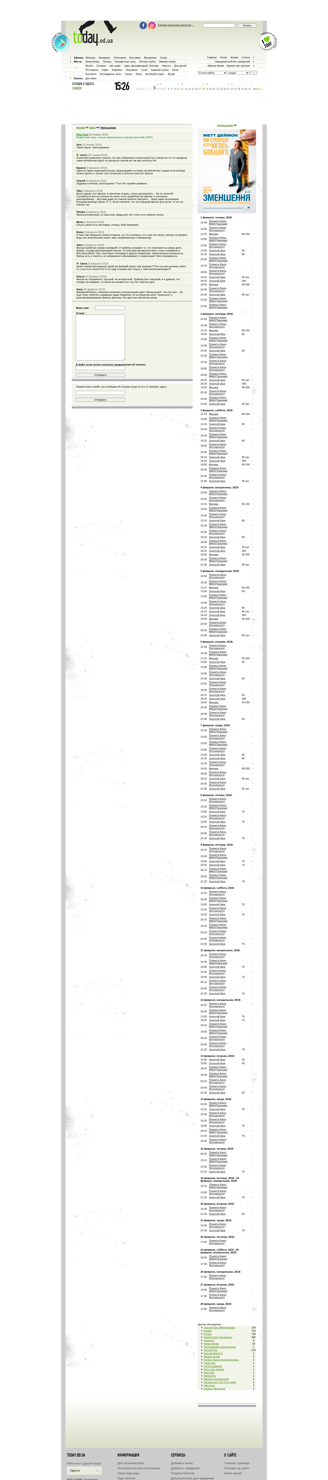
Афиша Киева (216, 65)
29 (242, 89)
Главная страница (236, 1463)
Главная (212, 57)
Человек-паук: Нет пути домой (220, 1382)
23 (221, 89)
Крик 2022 (209, 1372)
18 (203, 89)
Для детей (180, 65)
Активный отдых (154, 74)
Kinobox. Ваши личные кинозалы (221, 1360)
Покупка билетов (182, 1473)
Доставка (91, 78)
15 (192, 89)
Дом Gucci (209, 1385)
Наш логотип (126, 1478)
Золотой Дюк (210, 1350)
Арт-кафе (115, 65)
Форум (80, 127)
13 (186, 89)
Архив (171, 74)
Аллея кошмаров (213, 1366)
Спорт (163, 57)
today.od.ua (76, 1455)
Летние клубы (147, 61)
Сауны (128, 74)
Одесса (75, 1470)
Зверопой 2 (210, 1376)
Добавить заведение (185, 1468)
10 (175, 89)
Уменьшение (227, 125)
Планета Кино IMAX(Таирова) (219, 1327)
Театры (107, 61)
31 (249, 89)
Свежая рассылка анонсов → (176, 25)
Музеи (89, 65)
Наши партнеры (128, 1473)
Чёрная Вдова (211, 1343)
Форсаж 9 (209, 1340)
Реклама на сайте (236, 1468)
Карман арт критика (238, 65)
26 (232, 89)
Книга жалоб (233, 1473)
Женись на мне (212, 1356)
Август (256, 89)
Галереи (101, 65)
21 (214, 89)
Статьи (246, 57)
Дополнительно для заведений (192, 1478)
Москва (207, 1331)
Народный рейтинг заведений (232, 61)
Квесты (166, 65)
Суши (144, 69)
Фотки (223, 57)
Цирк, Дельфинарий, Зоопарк (141, 65)
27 (235, 89)
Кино (92, 127)
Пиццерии (131, 69)
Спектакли (120, 57)
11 (178, 89)
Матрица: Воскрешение (216, 1379)
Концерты (104, 57)
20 (210, 89)
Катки (175, 69)
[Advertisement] (164, 10)
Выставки (135, 57)
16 (196, 89)
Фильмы (90, 57)
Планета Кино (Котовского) (218, 1337)
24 (224, 89)
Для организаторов (130, 1463)
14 (189, 89)
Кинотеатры (92, 61)
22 (217, 89)
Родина (207, 1334)
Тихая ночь (209, 1363)
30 (246, 89)
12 (182, 89)
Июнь (142, 89)
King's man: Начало (214, 1369)
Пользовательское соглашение (138, 1468)
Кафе (105, 69)
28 (239, 89)
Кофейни (117, 69)
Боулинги (91, 74)
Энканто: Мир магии (214, 1388)
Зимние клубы (167, 61)
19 (207, 89)
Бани (139, 74)
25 (228, 89)
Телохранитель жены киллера (220, 1347)
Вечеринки (150, 57)
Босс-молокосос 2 (213, 1353)
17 (200, 89)
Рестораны (92, 69)
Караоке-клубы (160, 69)
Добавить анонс (182, 1463)
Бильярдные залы (110, 74)
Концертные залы (125, 61)
